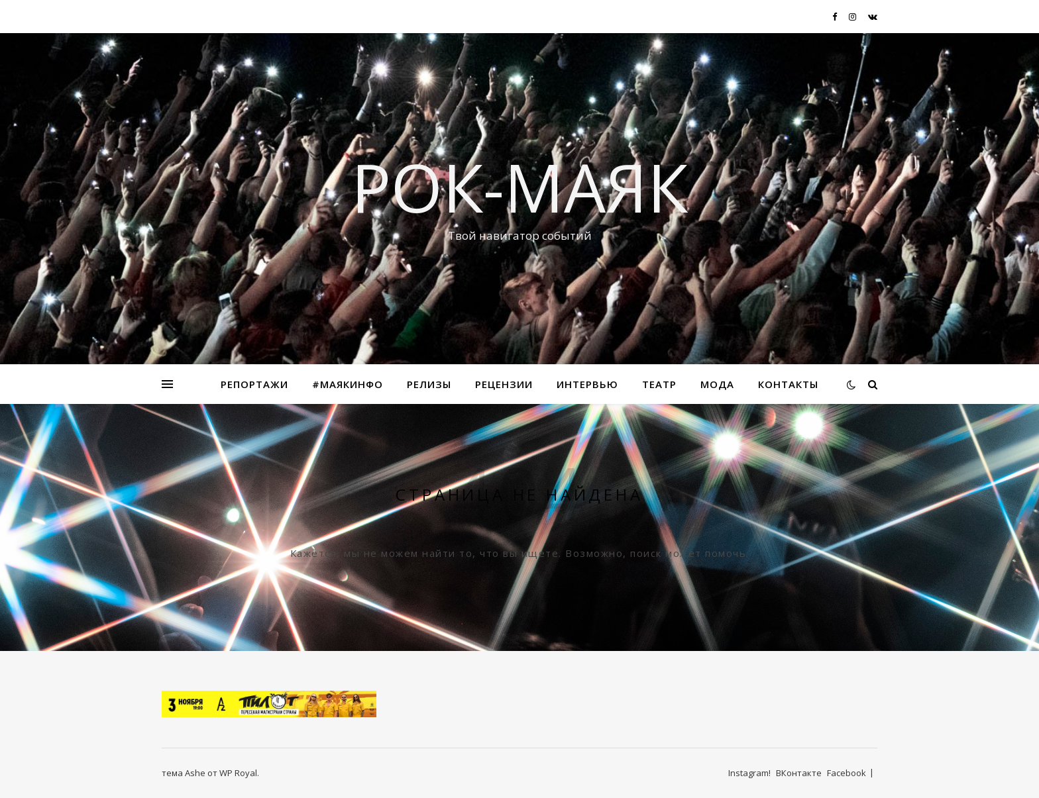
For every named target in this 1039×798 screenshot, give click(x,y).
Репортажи (254, 384)
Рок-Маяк (519, 187)
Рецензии (504, 384)
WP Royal (238, 773)
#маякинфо (347, 384)
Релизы (429, 384)
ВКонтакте (799, 773)
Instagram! (749, 773)
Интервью (587, 384)
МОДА (717, 384)
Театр (659, 384)
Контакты (788, 384)
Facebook (846, 773)
